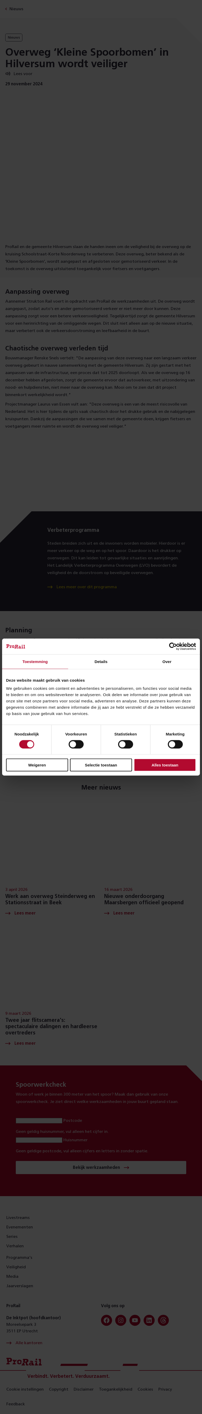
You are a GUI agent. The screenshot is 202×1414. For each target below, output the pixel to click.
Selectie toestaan (101, 765)
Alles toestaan (165, 765)
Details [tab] (100, 661)
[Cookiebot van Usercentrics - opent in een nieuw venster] (173, 646)
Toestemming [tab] (35, 661)
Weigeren (37, 765)
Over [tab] (167, 661)
